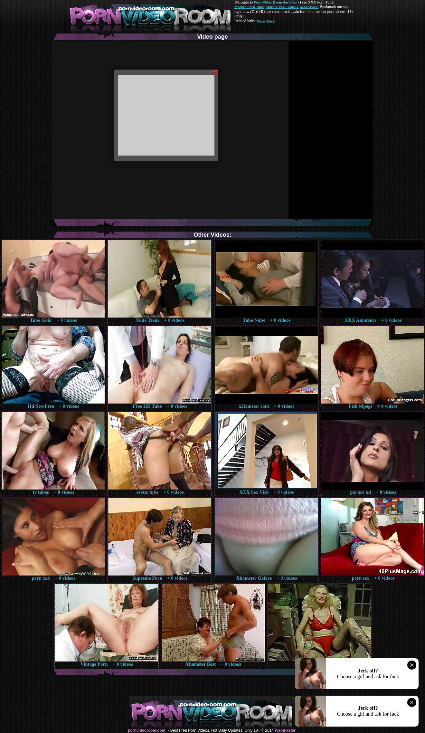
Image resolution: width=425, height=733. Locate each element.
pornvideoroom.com (146, 730)
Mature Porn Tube (249, 7)
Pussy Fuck (266, 21)
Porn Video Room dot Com (275, 2)
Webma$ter (285, 730)
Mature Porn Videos (282, 7)
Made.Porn (309, 7)
